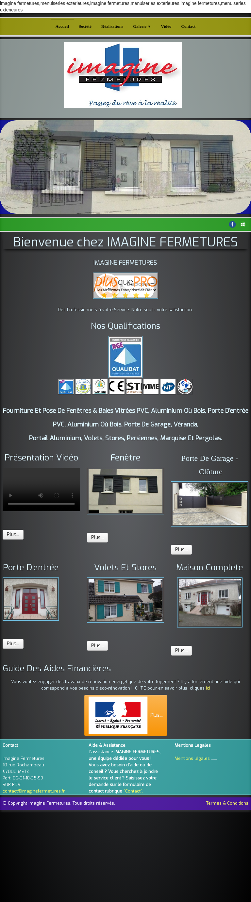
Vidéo (166, 26)
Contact (188, 26)
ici (208, 688)
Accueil (62, 26)
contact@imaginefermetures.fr (34, 791)
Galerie (142, 26)
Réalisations (112, 26)
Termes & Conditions (227, 803)
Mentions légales (192, 758)
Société (85, 26)
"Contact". (133, 791)
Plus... (13, 534)
